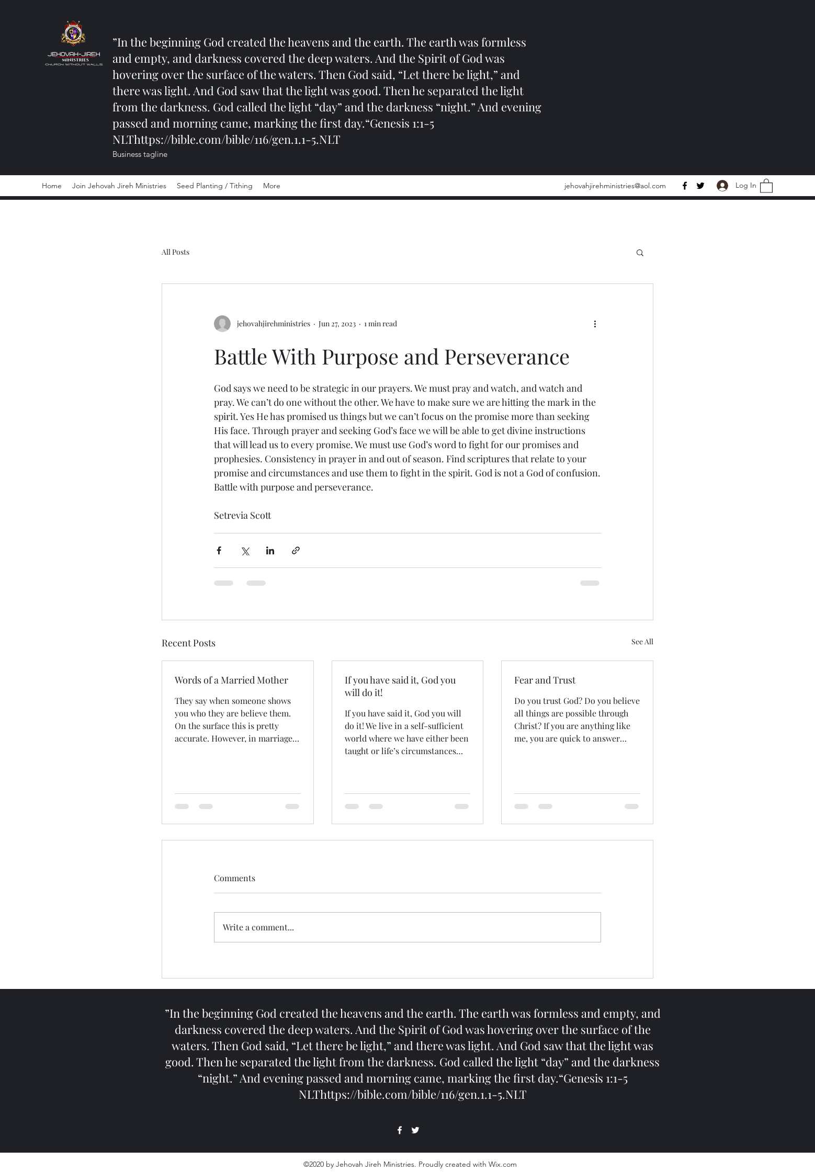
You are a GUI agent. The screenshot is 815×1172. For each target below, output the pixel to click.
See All (642, 641)
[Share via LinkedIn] (270, 550)
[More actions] (594, 323)
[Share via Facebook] (219, 550)
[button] (766, 185)
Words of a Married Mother (231, 680)
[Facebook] (685, 185)
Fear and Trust (544, 680)
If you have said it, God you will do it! (400, 686)
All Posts (175, 252)
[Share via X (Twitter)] (245, 550)
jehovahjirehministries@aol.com (615, 185)
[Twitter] (700, 185)
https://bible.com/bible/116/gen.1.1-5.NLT (237, 139)
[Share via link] (296, 550)
